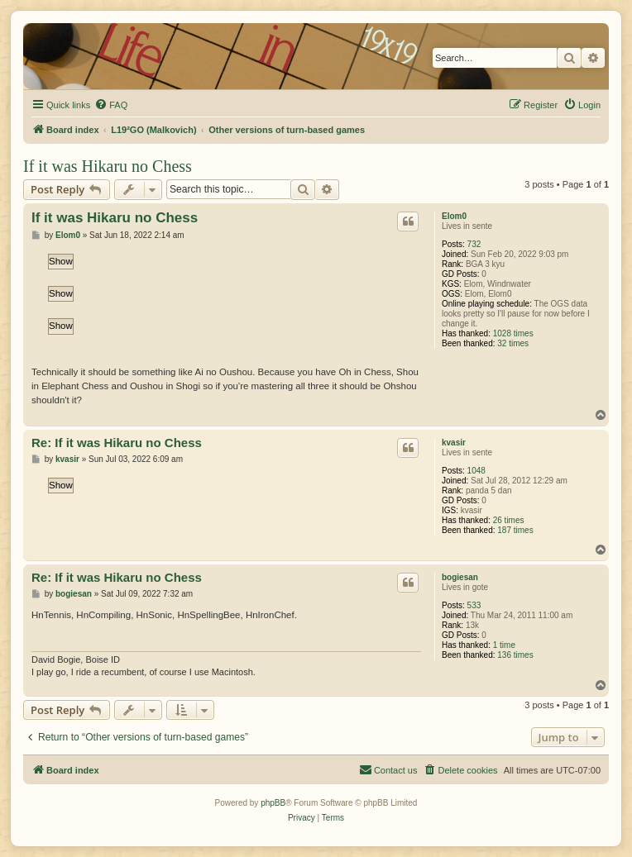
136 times (515, 654)
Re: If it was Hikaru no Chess (116, 443)
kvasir (454, 442)
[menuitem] (110, 105)
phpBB (273, 802)
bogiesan (460, 577)
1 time (504, 645)
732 (474, 244)
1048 (476, 470)
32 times (513, 343)
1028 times (513, 333)
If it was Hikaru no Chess (107, 166)
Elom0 (454, 216)
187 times (515, 530)
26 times (508, 520)
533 (474, 605)
